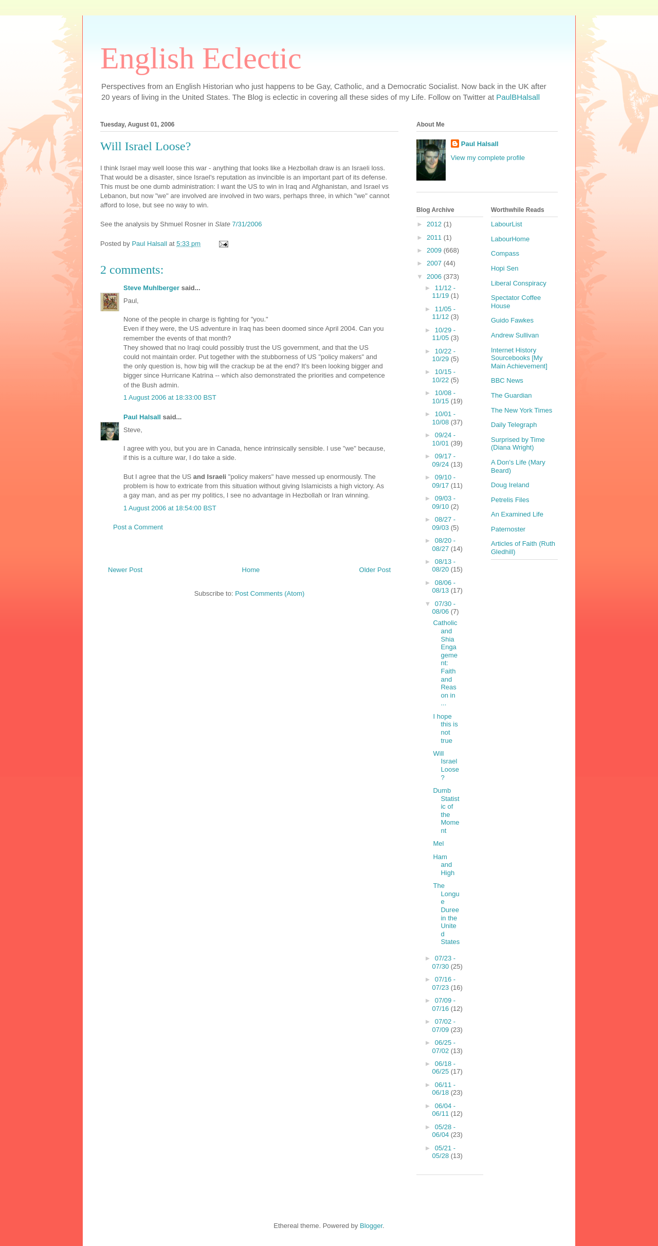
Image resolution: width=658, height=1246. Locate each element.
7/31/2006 (247, 224)
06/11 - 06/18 (444, 1089)
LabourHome (510, 239)
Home (251, 570)
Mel (438, 843)
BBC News (507, 380)
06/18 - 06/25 (444, 1068)
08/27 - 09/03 (444, 523)
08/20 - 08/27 (444, 545)
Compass (505, 253)
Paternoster (508, 529)
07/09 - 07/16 (444, 1004)
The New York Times (521, 410)
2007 (435, 263)
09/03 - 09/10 (444, 502)
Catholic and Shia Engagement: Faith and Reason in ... (445, 663)
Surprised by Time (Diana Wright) (518, 444)
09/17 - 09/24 (444, 460)
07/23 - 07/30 (444, 962)
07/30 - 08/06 (444, 608)
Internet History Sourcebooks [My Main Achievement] (519, 358)
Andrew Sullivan (515, 335)
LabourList (506, 224)
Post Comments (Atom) (269, 593)
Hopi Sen (504, 268)
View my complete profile (488, 158)
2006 (435, 276)
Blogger (371, 1226)
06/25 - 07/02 (444, 1047)
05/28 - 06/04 (444, 1131)
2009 (435, 250)
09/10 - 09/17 (444, 481)
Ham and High (443, 865)
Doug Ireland (510, 485)
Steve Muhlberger (151, 288)
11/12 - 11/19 (444, 292)
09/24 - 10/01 (444, 439)
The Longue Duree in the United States (446, 914)
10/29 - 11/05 (444, 334)
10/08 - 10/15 (444, 397)
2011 (435, 237)
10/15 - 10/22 (444, 376)
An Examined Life (517, 514)
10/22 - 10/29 (444, 355)
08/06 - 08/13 (444, 587)
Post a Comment (138, 527)
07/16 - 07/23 (444, 983)
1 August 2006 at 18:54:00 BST (169, 508)
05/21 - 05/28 (444, 1152)
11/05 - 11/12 (444, 313)
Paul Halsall (142, 417)
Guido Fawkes (512, 320)
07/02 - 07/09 (444, 1026)
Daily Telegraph (514, 425)
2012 (435, 224)
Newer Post (125, 570)
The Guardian (511, 395)
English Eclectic (201, 58)
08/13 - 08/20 (444, 566)
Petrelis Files (510, 500)
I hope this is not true (445, 728)
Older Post (375, 570)
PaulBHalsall (518, 97)
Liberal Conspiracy (518, 283)
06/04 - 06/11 (444, 1110)
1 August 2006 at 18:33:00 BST (169, 397)
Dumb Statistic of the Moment (446, 810)
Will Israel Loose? (446, 765)
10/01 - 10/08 (444, 418)
